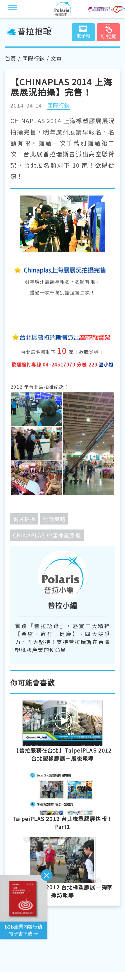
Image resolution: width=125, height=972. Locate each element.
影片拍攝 (24, 519)
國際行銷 (33, 58)
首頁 (10, 58)
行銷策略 (54, 519)
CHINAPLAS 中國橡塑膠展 (47, 535)
